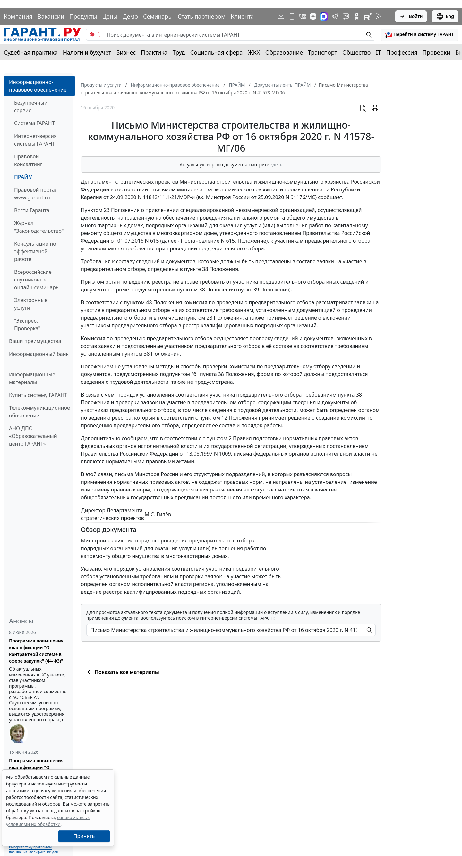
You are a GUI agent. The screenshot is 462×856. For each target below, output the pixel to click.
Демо (130, 16)
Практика (154, 52)
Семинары (158, 16)
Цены (109, 16)
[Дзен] (313, 16)
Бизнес (126, 52)
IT (378, 52)
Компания (18, 16)
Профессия (401, 52)
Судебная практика (31, 52)
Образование (284, 52)
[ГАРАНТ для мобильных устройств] (292, 16)
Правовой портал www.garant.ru (36, 193)
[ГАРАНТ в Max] (324, 16)
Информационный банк (39, 353)
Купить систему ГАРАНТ (38, 395)
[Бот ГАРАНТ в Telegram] (346, 16)
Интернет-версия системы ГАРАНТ (35, 139)
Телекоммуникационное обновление (39, 411)
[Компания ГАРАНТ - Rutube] (368, 16)
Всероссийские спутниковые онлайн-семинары (37, 279)
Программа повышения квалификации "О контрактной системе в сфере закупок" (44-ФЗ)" (36, 651)
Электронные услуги (30, 304)
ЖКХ (254, 52)
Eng (445, 16)
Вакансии (51, 16)
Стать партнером (202, 16)
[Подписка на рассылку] (281, 16)
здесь (276, 165)
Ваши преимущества (35, 341)
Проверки (436, 52)
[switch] (95, 34)
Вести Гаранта (31, 210)
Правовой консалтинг (28, 160)
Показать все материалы (122, 672)
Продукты (83, 16)
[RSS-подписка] (378, 16)
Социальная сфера (216, 52)
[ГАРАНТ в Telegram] (335, 16)
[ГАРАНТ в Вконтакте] (303, 16)
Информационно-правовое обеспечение (37, 86)
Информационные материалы (32, 378)
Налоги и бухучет (87, 52)
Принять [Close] (84, 836)
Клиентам (244, 16)
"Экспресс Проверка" (27, 324)
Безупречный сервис (30, 106)
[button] (419, 35)
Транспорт (322, 52)
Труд (179, 52)
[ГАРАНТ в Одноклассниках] (357, 16)
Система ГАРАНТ (34, 123)
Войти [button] (411, 16)
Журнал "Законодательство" (39, 227)
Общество (356, 52)
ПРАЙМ (23, 176)
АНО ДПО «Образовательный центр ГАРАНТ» (33, 436)
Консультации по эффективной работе (35, 251)
